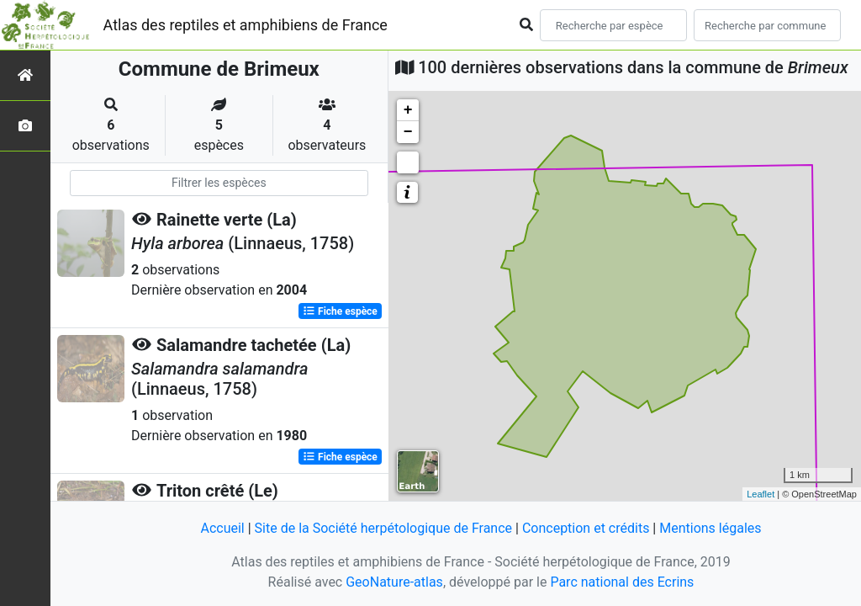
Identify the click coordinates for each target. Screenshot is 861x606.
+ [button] (408, 110)
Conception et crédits (586, 528)
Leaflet (760, 494)
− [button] (408, 132)
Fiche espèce (340, 311)
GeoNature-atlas (394, 582)
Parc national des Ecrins (622, 582)
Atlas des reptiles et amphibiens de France (245, 25)
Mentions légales (710, 528)
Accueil (222, 528)
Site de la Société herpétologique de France (383, 528)
